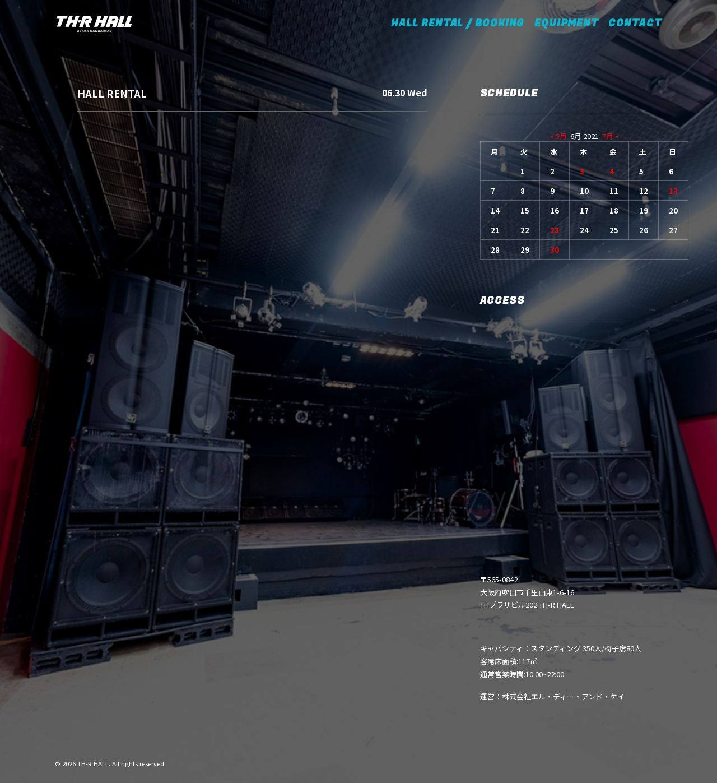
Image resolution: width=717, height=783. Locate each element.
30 (554, 249)
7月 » (610, 136)
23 (554, 230)
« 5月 (558, 136)
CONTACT (635, 23)
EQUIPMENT (566, 23)
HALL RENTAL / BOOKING (461, 23)
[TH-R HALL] (94, 23)
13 (673, 191)
